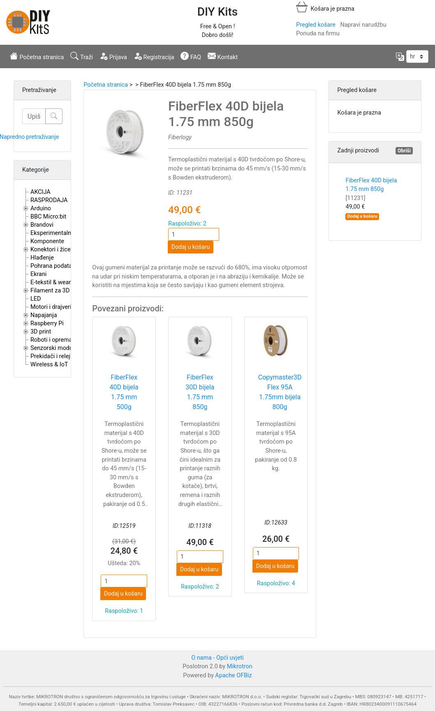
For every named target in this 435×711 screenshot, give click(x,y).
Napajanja (43, 315)
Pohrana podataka (54, 265)
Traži (81, 56)
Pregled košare (315, 24)
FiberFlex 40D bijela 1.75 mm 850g (371, 189)
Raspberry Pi (47, 323)
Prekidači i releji (51, 356)
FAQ (190, 56)
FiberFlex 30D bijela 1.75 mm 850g (199, 392)
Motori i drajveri (50, 307)
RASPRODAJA (49, 200)
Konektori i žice (50, 249)
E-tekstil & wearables (57, 282)
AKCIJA (40, 192)
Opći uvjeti (230, 657)
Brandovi (41, 224)
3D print (40, 331)
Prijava (113, 56)
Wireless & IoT (49, 364)
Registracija (154, 56)
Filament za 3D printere (60, 290)
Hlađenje (42, 257)
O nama (201, 657)
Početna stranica (37, 56)
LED (35, 298)
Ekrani (38, 274)
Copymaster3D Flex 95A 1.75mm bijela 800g (280, 392)
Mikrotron (239, 666)
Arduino (40, 208)
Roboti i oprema (51, 339)
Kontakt (223, 56)
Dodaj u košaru (190, 247)
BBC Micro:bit (48, 216)
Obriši (404, 151)
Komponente (47, 241)
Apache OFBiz (233, 675)
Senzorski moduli (53, 348)
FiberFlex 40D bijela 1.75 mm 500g (124, 392)
